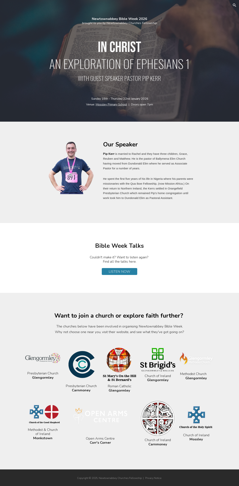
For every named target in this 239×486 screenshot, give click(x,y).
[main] (119, 60)
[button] (234, 5)
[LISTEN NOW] (119, 271)
